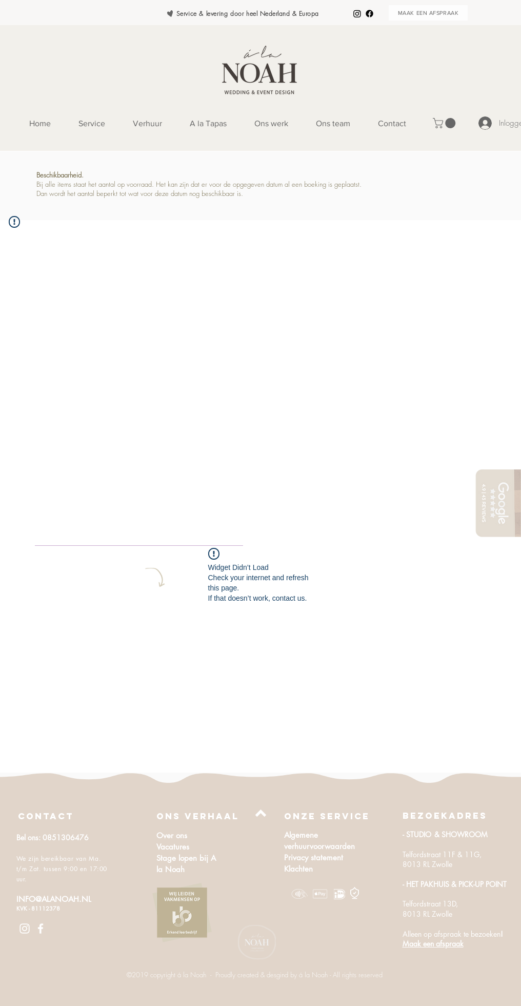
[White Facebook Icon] (40, 928)
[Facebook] (369, 13)
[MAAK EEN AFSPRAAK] (428, 13)
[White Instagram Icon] (24, 928)
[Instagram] (357, 13)
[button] (445, 123)
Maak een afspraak (433, 944)
